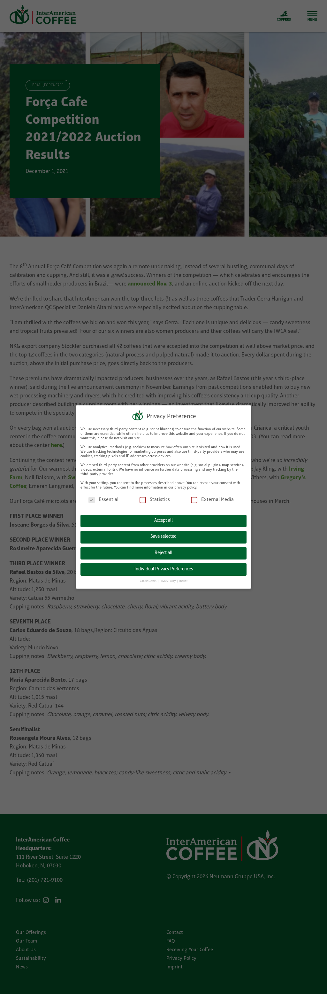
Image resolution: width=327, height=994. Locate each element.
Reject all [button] (163, 552)
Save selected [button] (163, 536)
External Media (212, 499)
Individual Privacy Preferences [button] (163, 568)
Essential (103, 499)
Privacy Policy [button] (168, 580)
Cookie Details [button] (148, 580)
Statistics (155, 499)
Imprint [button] (183, 580)
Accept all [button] (163, 520)
